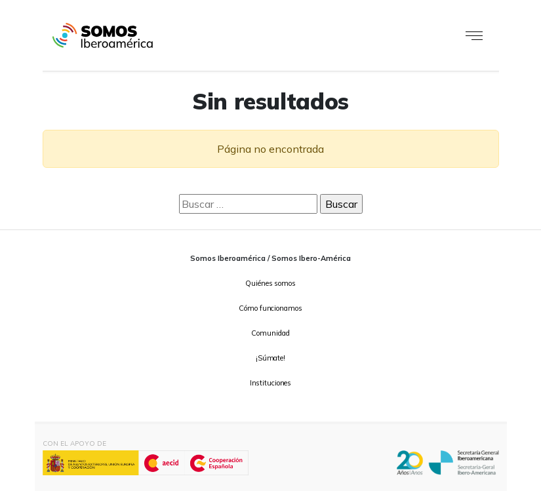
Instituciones (271, 382)
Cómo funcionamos (270, 308)
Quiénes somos (270, 283)
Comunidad (270, 333)
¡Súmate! (270, 358)
